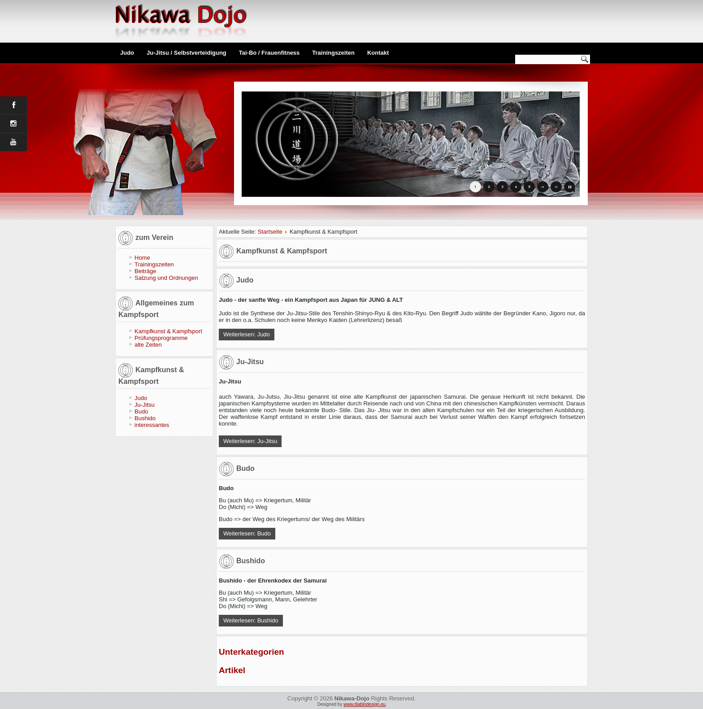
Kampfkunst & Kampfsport (168, 331)
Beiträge (145, 271)
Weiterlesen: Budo (247, 533)
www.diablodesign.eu (364, 704)
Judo (127, 52)
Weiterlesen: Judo (246, 334)
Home (142, 257)
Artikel (232, 670)
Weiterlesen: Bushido (250, 620)
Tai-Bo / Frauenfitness (269, 52)
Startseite (270, 231)
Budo (141, 411)
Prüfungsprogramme (161, 338)
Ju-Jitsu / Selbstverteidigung (186, 52)
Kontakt (378, 52)
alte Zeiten (148, 344)
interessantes (152, 425)
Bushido (145, 418)
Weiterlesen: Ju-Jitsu (250, 441)
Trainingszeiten (333, 52)
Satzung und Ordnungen (166, 277)
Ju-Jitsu (145, 404)
